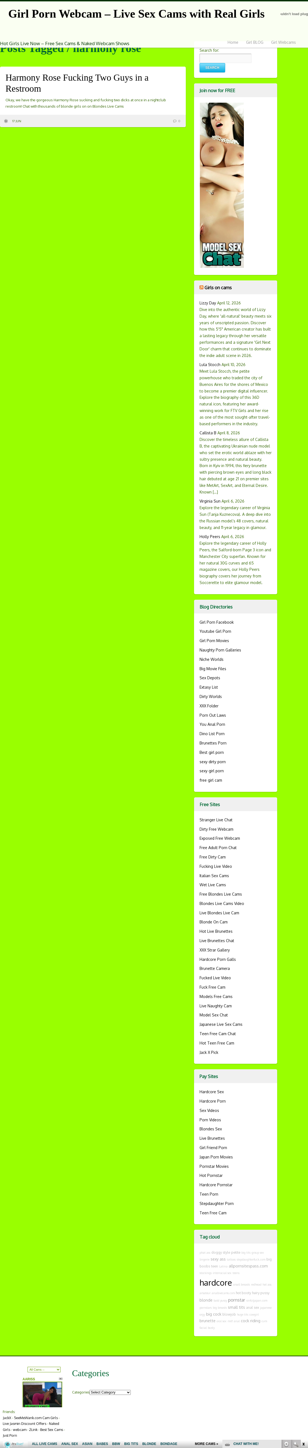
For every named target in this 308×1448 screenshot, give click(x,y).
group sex (258, 1253)
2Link (33, 1429)
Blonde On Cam (214, 922)
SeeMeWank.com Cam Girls (36, 1418)
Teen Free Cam (213, 1212)
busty (211, 1328)
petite (235, 1252)
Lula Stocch (210, 364)
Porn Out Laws (213, 715)
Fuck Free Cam (212, 987)
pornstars (206, 1308)
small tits (236, 1307)
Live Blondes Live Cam (219, 912)
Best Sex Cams (51, 1429)
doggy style (220, 1252)
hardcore (216, 1282)
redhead (256, 1284)
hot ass (267, 1284)
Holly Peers (210, 536)
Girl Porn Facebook (217, 622)
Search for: (209, 50)
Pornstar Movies (214, 1166)
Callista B (208, 432)
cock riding (250, 1320)
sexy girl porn (212, 770)
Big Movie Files (213, 668)
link (303, 1362)
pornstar (236, 1300)
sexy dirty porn (213, 761)
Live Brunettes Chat (217, 940)
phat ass (205, 1253)
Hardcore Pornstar (216, 1184)
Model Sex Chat (214, 1015)
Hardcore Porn (213, 1101)
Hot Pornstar (211, 1175)
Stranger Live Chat (216, 819)
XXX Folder (209, 705)
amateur (205, 1293)
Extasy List (209, 687)
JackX (7, 1418)
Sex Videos (209, 1110)
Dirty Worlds (211, 696)
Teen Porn (209, 1194)
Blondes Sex (211, 1129)
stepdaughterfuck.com (251, 1259)
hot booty (243, 1293)
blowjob (229, 1314)
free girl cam (211, 780)
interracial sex (222, 1273)
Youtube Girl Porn (215, 631)
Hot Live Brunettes (216, 931)
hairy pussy (260, 1293)
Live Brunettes (212, 1138)
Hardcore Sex (212, 1091)
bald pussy (220, 1300)
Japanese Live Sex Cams (221, 1024)
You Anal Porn (212, 724)
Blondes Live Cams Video (222, 903)
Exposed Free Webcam (220, 838)
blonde (206, 1299)
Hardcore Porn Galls (218, 959)
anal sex (252, 1307)
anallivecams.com (223, 1293)
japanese (266, 1308)
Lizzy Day (208, 303)
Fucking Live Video (216, 866)
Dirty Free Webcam (216, 829)
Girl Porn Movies (214, 640)
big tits (245, 1253)
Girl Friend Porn (213, 1147)
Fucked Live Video (215, 977)
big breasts (220, 1308)
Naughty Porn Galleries (220, 650)
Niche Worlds (211, 659)
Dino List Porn (212, 733)
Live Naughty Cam (216, 1005)
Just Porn (10, 1435)
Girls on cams (218, 287)
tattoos (231, 1259)
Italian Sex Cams (214, 875)
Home (233, 42)
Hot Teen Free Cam (217, 1043)
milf (230, 1321)
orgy (202, 1314)
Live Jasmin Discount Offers (24, 1423)
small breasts (241, 1284)
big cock (213, 1313)
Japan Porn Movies (216, 1157)
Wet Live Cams (213, 884)
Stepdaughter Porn (217, 1203)
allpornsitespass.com (248, 1265)
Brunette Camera (215, 968)
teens (236, 1273)
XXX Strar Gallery (215, 950)
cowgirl (254, 1314)
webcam (19, 1429)
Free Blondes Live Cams (221, 894)
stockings (206, 1273)
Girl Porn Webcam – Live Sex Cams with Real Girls (136, 13)
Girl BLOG (254, 42)
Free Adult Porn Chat (218, 847)
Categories (80, 1392)
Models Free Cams (216, 996)
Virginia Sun (210, 501)
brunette (208, 1320)
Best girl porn (212, 752)
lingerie (204, 1259)
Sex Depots (210, 677)
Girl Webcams (283, 42)
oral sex (222, 1321)
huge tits (242, 1314)
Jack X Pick (209, 1052)
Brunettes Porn (213, 743)
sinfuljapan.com (256, 1300)
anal (237, 1321)
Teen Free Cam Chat (218, 1033)
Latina (223, 1266)
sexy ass (218, 1258)
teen (214, 1266)
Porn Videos (210, 1119)
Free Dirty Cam (213, 857)
